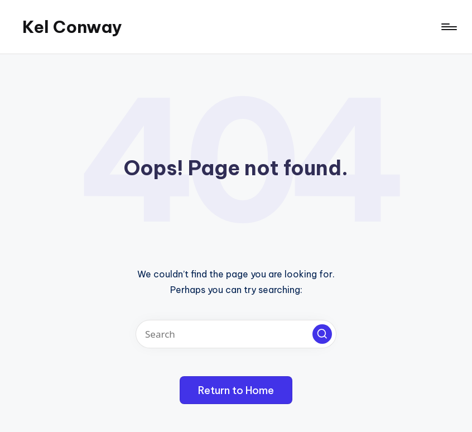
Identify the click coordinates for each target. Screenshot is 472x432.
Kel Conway (72, 26)
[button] (322, 334)
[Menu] (448, 27)
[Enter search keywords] (236, 334)
